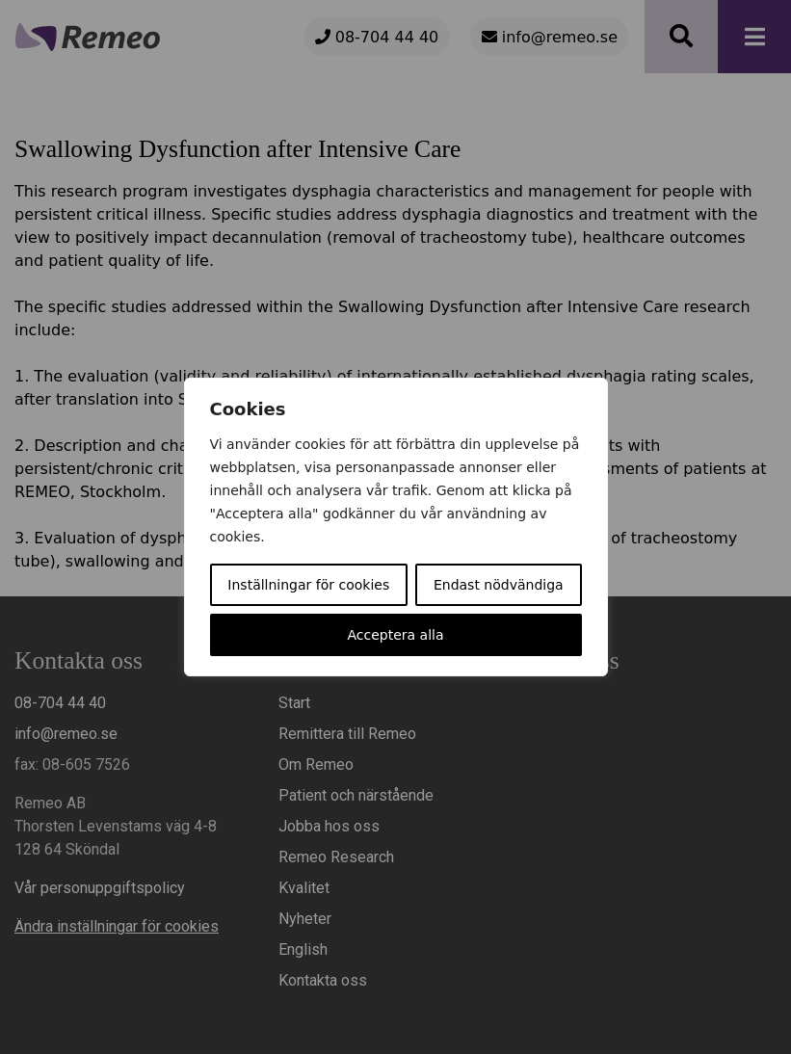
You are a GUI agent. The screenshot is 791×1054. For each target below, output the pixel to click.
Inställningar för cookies (308, 585)
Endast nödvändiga (499, 585)
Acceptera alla (395, 635)
